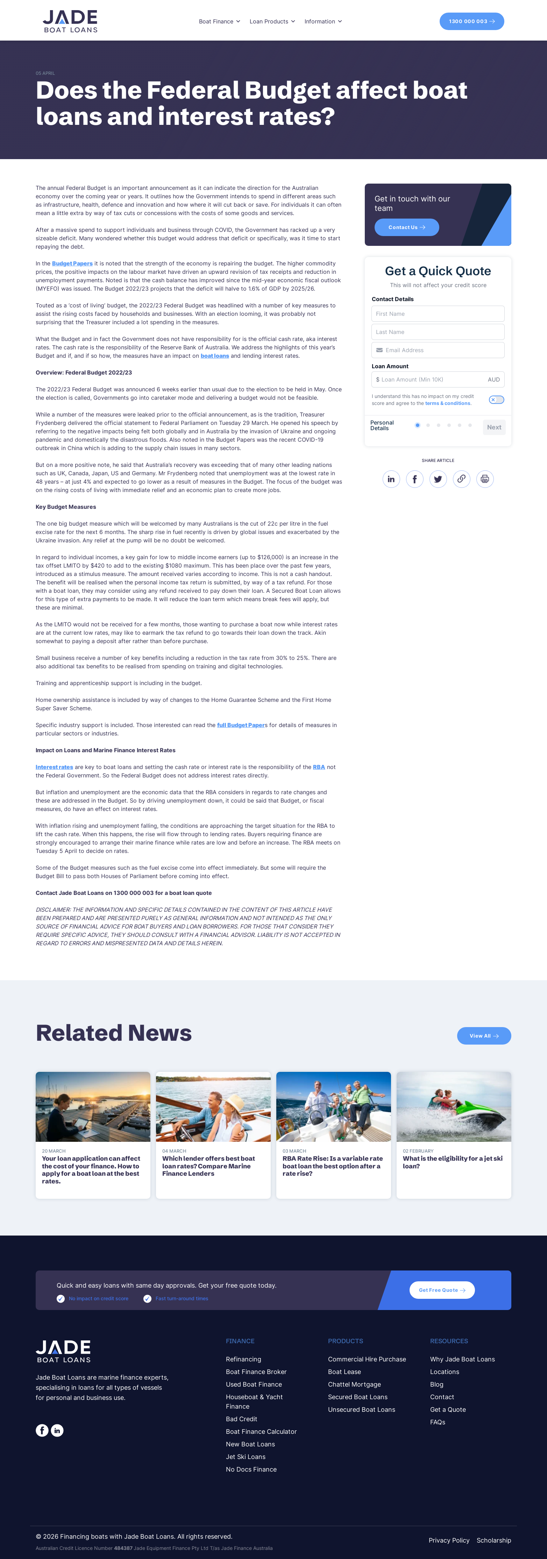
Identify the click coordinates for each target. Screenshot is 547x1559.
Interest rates (54, 766)
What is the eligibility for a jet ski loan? (453, 1162)
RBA (319, 766)
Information (324, 21)
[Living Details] (449, 425)
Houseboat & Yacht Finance (254, 1401)
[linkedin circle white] (57, 1430)
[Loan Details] (438, 425)
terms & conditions (447, 403)
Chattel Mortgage (354, 1384)
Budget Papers (72, 263)
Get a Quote (448, 1409)
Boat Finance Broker (256, 1371)
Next (494, 427)
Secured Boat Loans (358, 1397)
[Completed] (470, 425)
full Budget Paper (241, 724)
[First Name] (438, 313)
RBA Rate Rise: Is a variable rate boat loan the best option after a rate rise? (333, 1166)
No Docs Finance (251, 1469)
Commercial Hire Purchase (367, 1359)
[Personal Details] (417, 425)
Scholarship (494, 1540)
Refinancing (243, 1359)
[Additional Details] (459, 425)
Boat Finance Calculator (261, 1431)
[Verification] (428, 425)
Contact (442, 1397)
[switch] (496, 400)
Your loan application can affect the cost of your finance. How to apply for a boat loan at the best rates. (91, 1170)
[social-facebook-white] (42, 1430)
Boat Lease (344, 1371)
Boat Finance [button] (220, 21)
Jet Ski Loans (245, 1456)
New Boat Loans (250, 1444)
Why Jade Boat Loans (462, 1359)
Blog (436, 1384)
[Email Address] (438, 350)
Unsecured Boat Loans (361, 1409)
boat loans (215, 355)
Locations (444, 1371)
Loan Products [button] (273, 21)
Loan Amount (390, 366)
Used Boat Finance (254, 1384)
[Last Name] (438, 332)
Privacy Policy (449, 1540)
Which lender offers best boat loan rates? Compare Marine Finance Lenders (208, 1166)
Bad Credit (241, 1419)
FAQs (437, 1422)
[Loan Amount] (438, 379)
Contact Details (393, 299)
